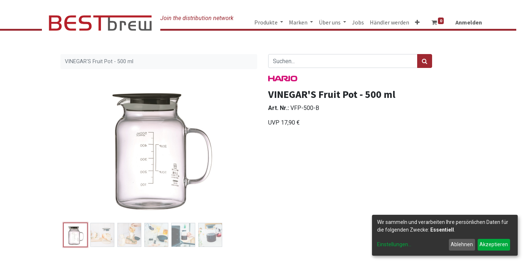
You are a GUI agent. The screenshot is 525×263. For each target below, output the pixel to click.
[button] (417, 22)
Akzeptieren (493, 244)
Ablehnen (462, 244)
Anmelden (468, 22)
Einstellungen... (394, 244)
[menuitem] (358, 22)
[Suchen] (424, 61)
